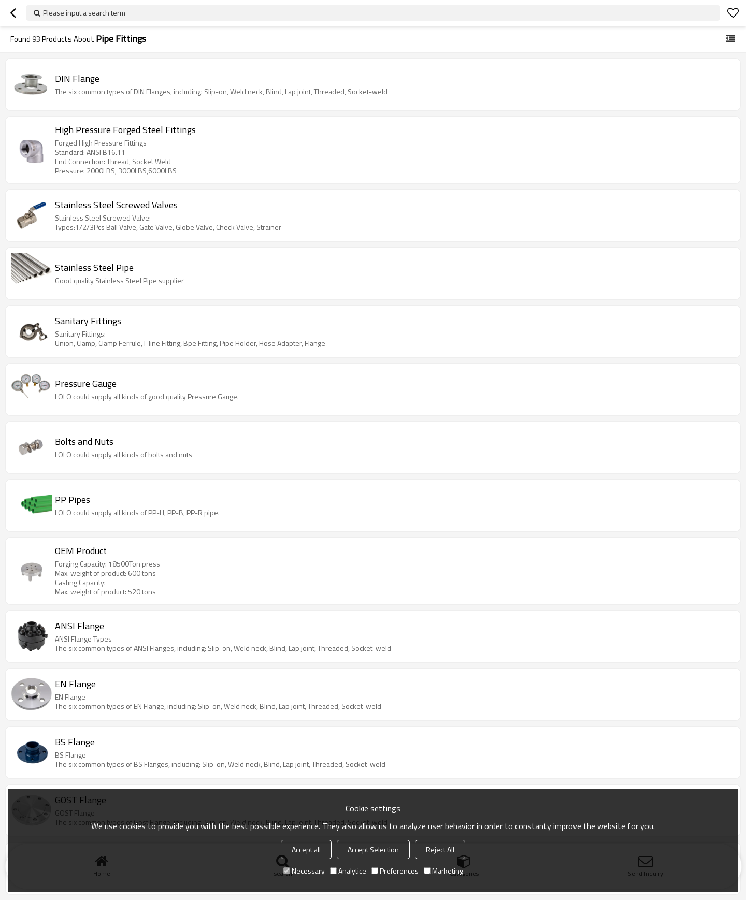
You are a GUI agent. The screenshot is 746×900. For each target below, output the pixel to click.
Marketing (443, 870)
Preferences (395, 870)
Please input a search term (84, 12)
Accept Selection (373, 849)
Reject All (440, 849)
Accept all (306, 849)
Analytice (348, 870)
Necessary (304, 870)
